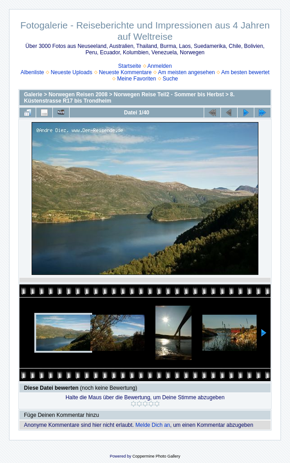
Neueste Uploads (71, 72)
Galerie (33, 94)
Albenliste (32, 72)
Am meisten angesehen (186, 72)
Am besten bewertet (245, 72)
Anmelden (159, 66)
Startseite (129, 66)
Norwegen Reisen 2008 (78, 94)
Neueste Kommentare (125, 72)
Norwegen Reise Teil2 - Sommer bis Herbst (169, 94)
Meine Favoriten (136, 79)
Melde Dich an (153, 425)
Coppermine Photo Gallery (156, 456)
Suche (170, 79)
